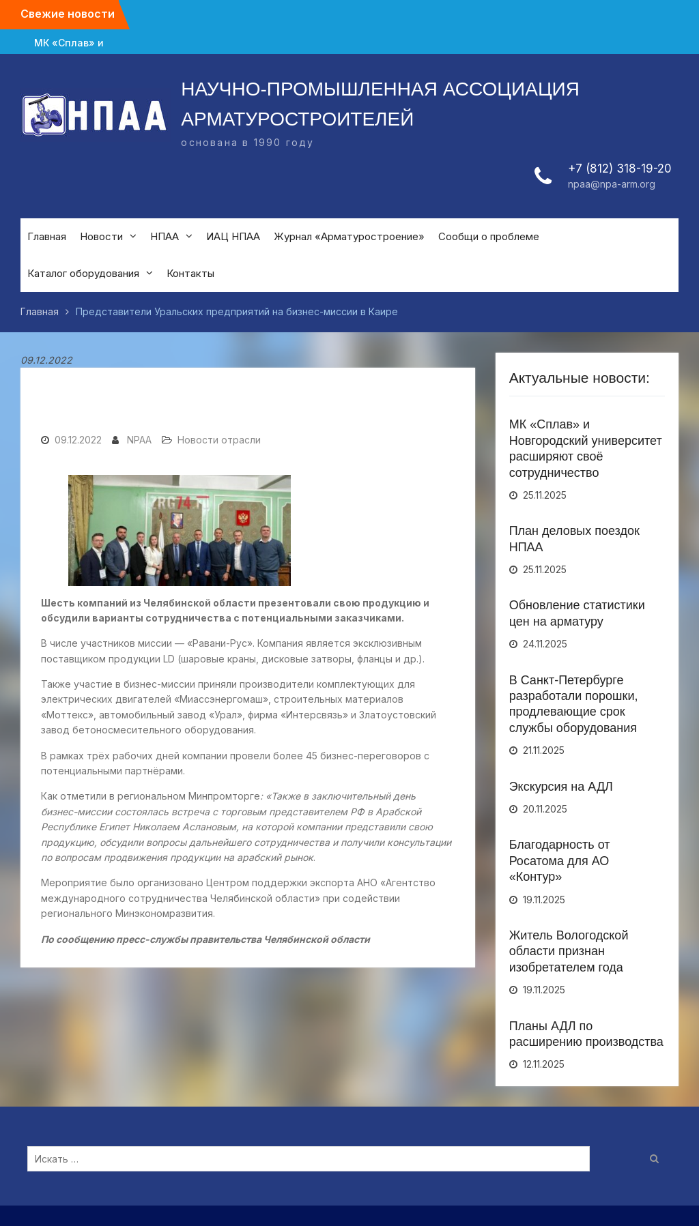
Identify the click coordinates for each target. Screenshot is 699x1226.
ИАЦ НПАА (233, 236)
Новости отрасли (219, 440)
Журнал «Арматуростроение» (349, 236)
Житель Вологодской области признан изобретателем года (569, 951)
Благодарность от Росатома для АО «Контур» (559, 861)
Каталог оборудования (83, 273)
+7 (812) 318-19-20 (620, 168)
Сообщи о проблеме (488, 236)
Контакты (190, 273)
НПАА (164, 236)
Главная (46, 236)
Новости (101, 236)
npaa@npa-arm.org (611, 184)
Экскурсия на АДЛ (561, 786)
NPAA (139, 440)
